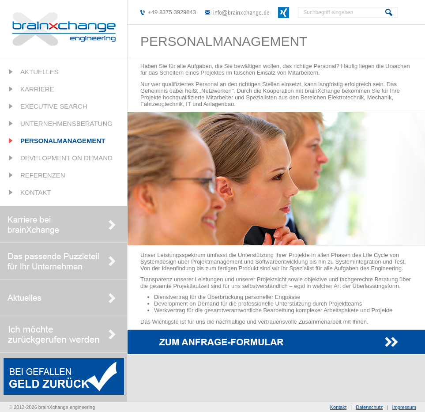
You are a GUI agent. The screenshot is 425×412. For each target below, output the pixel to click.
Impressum (404, 407)
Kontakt (35, 192)
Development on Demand (66, 158)
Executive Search (53, 106)
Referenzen (42, 175)
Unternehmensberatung (66, 123)
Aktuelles (39, 72)
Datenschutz (369, 407)
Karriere (37, 89)
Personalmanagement (62, 140)
